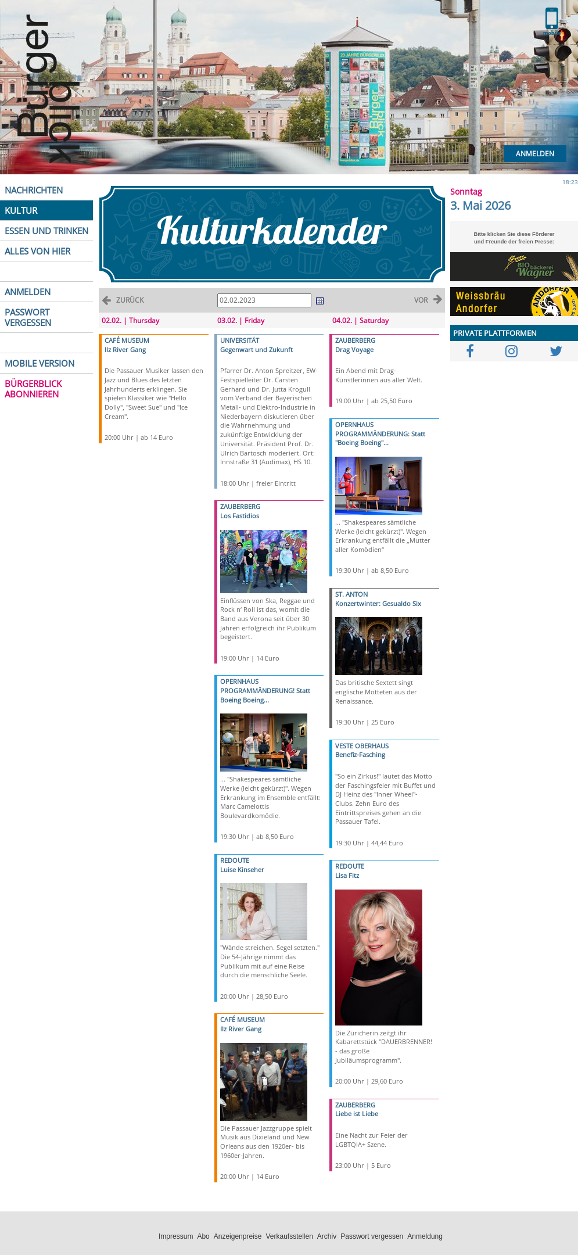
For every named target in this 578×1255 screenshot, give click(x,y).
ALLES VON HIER (37, 251)
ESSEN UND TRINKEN (46, 230)
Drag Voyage (354, 349)
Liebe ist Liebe (356, 1113)
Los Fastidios (239, 515)
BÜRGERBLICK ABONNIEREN (33, 389)
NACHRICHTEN (34, 190)
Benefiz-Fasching (360, 754)
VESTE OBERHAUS (362, 745)
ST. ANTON (351, 594)
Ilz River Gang (125, 349)
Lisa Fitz (347, 875)
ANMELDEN (28, 291)
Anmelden (535, 154)
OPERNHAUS (239, 681)
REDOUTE (234, 860)
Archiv (326, 1236)
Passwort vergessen (371, 1236)
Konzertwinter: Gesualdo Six (378, 603)
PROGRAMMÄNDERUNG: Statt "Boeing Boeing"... (380, 438)
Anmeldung (425, 1236)
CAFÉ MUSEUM (127, 340)
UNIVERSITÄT (239, 340)
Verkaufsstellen (289, 1236)
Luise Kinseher (242, 869)
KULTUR (21, 210)
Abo (203, 1236)
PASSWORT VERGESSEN (28, 317)
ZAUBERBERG (240, 506)
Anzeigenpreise (238, 1236)
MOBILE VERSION (39, 363)
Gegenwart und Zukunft (256, 349)
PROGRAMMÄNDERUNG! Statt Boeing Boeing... (265, 695)
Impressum (176, 1236)
